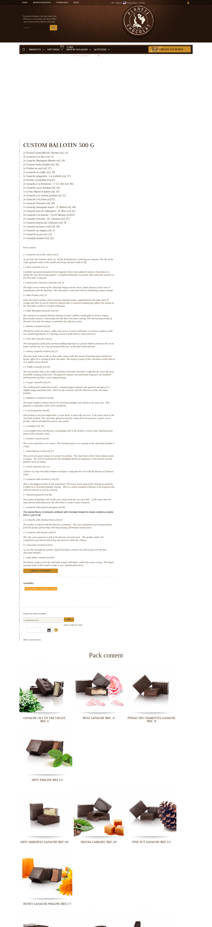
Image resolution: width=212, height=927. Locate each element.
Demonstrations (42, 2)
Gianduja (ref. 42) (135, 373)
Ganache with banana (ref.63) (141, 491)
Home (21, 51)
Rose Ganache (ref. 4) (137, 191)
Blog (76, 2)
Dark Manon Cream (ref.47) (140, 398)
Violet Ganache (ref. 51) (138, 417)
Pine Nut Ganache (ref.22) (139, 274)
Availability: (129, 548)
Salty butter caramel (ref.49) (140, 520)
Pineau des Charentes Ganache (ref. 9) (145, 206)
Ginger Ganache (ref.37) (139, 327)
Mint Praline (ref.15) (137, 222)
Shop (24, 2)
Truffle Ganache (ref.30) (138, 308)
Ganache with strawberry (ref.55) (143, 429)
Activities (102, 44)
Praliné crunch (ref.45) (138, 386)
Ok (169, 574)
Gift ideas (55, 44)
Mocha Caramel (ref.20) (138, 259)
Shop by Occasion (78, 44)
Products (36, 44)
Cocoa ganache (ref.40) (138, 355)
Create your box (171, 44)
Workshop (62, 2)
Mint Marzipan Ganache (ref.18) (143, 240)
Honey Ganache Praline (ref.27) (142, 290)
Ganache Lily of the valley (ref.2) (143, 175)
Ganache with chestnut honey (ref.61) (145, 476)
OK (53, 28)
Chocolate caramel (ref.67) (140, 507)
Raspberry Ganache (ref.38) (140, 342)
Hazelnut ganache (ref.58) (139, 448)
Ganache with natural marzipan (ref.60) (146, 463)
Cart (172, 17)
